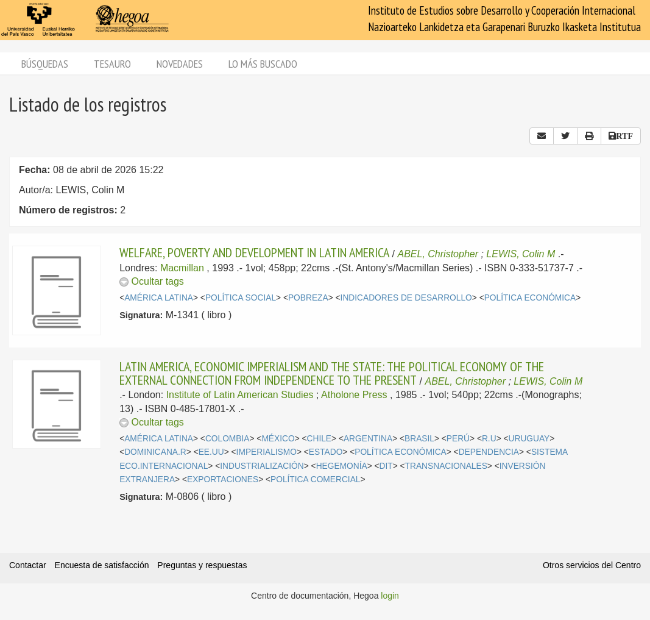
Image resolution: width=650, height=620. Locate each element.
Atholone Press (354, 395)
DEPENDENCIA (489, 452)
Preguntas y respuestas (202, 565)
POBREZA (308, 297)
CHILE (319, 438)
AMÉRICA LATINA (158, 297)
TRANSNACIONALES (446, 466)
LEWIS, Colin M (520, 254)
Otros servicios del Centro (592, 565)
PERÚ (458, 438)
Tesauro (112, 64)
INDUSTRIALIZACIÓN (262, 466)
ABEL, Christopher (438, 254)
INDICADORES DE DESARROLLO (406, 297)
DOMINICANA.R (155, 452)
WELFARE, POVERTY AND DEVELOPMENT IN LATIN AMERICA (254, 252)
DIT (386, 466)
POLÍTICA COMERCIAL (315, 479)
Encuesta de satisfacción (102, 565)
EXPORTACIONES (222, 479)
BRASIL (419, 438)
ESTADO (326, 452)
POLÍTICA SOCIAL (240, 297)
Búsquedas (44, 64)
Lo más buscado (262, 64)
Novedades (180, 64)
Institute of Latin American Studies (240, 395)
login (390, 595)
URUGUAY (529, 438)
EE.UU (211, 452)
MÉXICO (277, 438)
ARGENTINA (368, 438)
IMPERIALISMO (266, 452)
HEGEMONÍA (341, 466)
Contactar (27, 565)
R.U (489, 438)
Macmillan (182, 268)
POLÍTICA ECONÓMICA (530, 297)
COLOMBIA (227, 438)
